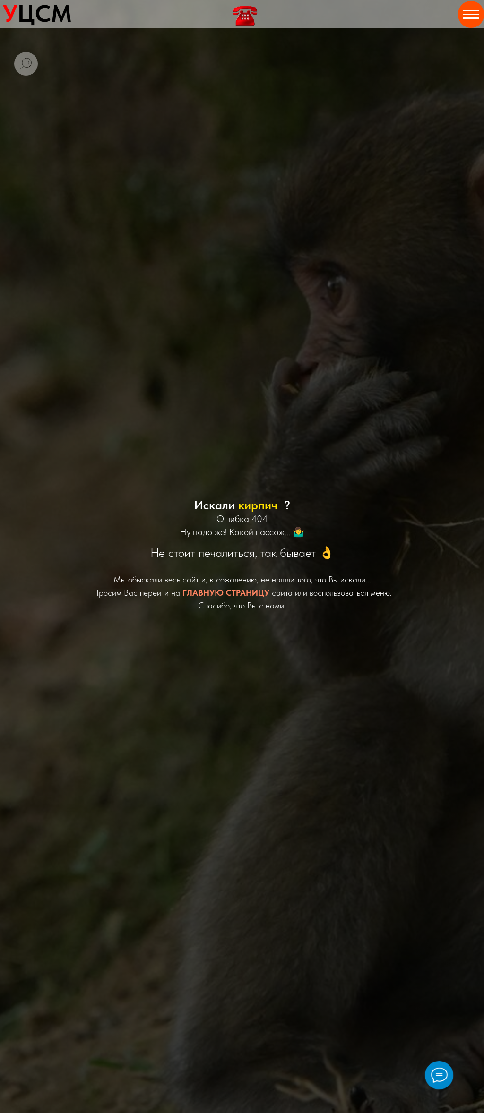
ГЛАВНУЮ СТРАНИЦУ (225, 593)
